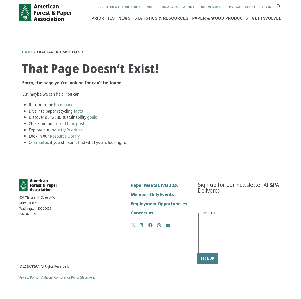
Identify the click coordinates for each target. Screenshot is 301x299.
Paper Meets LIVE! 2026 (154, 185)
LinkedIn (144, 225)
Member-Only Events (152, 194)
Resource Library (65, 136)
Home (27, 52)
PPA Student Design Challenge (125, 7)
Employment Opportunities (159, 203)
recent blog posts (71, 123)
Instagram (161, 225)
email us (41, 142)
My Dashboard (242, 7)
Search (281, 6)
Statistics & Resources (161, 18)
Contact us (142, 213)
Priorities (103, 18)
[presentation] (221, 233)
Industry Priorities (66, 130)
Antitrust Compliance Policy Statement (68, 277)
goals (92, 117)
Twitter (135, 225)
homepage (63, 104)
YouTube (168, 225)
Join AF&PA (168, 7)
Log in (265, 7)
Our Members (212, 7)
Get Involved (267, 18)
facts (78, 111)
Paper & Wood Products (220, 18)
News (125, 18)
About (188, 7)
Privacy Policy (28, 277)
